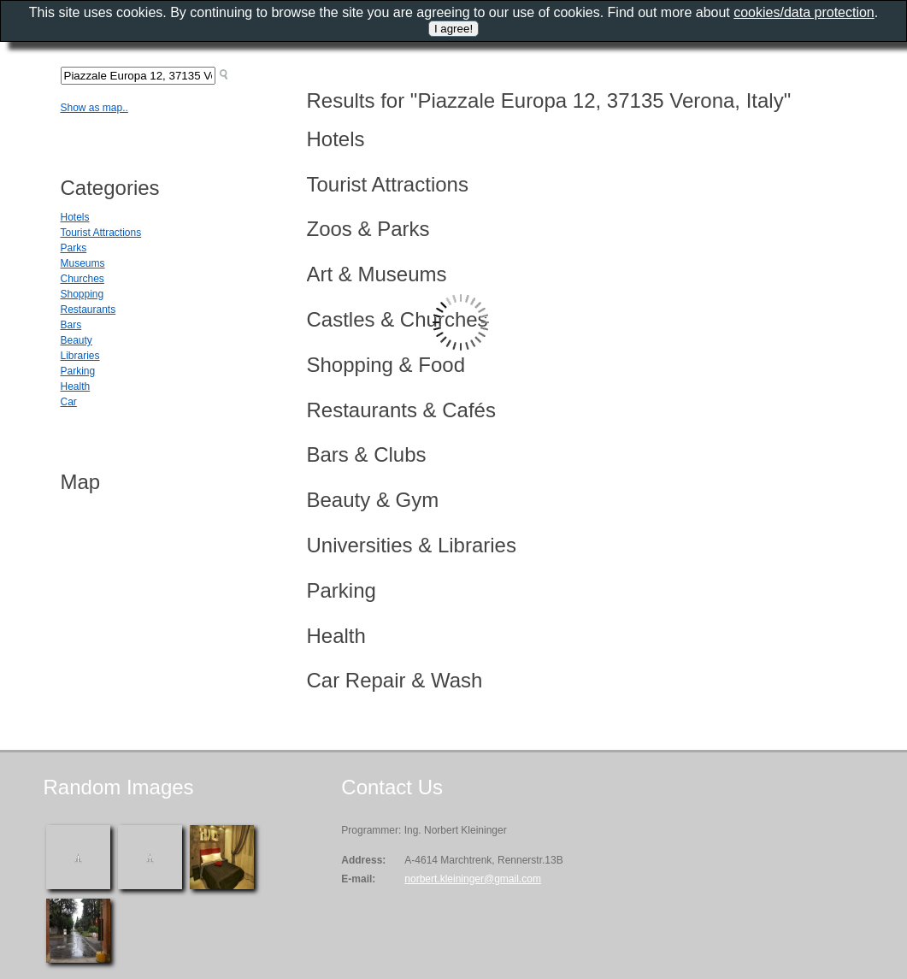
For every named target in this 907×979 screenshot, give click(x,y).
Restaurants (88, 310)
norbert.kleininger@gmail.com (472, 879)
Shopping (82, 294)
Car (69, 402)
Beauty (76, 340)
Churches (82, 279)
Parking (78, 371)
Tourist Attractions (101, 233)
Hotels (75, 217)
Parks (74, 248)
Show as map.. (94, 108)
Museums (83, 263)
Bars (71, 325)
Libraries (80, 356)
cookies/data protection (804, 12)
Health (76, 386)
